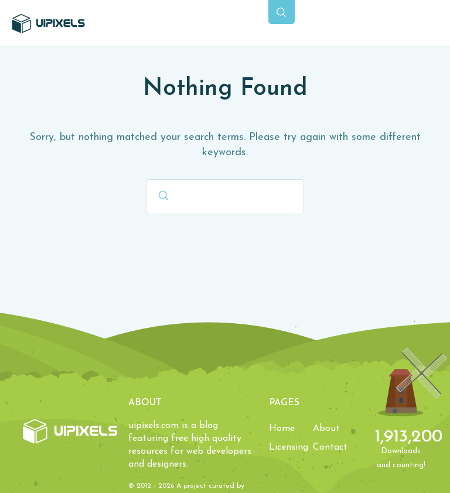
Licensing (288, 447)
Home (282, 428)
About (326, 428)
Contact (330, 447)
